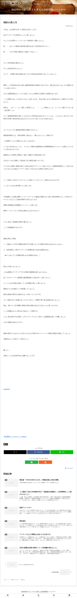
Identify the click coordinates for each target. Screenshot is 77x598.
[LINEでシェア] (61, 452)
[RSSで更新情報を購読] (40, 462)
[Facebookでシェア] (38, 452)
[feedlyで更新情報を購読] (36, 462)
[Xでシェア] (15, 452)
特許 (5, 444)
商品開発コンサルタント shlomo (15, 436)
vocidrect (6, 389)
